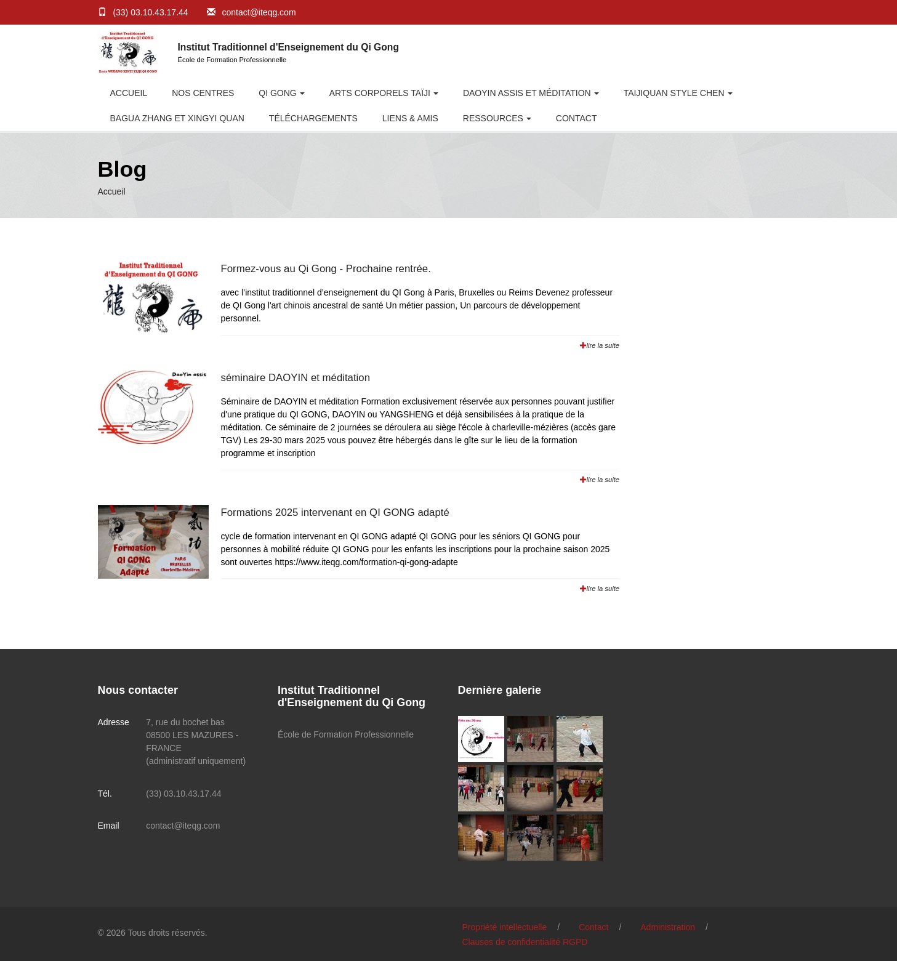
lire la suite (599, 345)
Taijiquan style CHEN (674, 93)
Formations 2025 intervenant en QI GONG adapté (335, 512)
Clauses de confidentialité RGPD (525, 942)
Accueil (129, 93)
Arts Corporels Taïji (379, 93)
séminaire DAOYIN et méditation (296, 378)
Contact (576, 118)
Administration (667, 927)
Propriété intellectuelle (504, 927)
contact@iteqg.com (259, 12)
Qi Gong (277, 93)
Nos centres (203, 93)
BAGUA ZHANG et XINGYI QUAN (177, 118)
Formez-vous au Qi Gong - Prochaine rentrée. (326, 269)
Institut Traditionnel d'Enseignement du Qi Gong (288, 47)
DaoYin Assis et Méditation (527, 93)
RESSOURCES (493, 118)
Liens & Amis (410, 118)
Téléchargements (313, 118)
